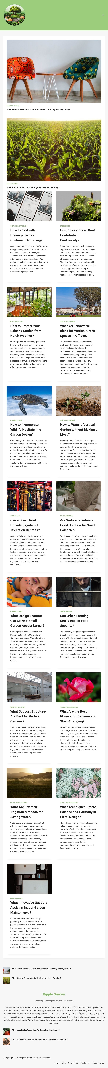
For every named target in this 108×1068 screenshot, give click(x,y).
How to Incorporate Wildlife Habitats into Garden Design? (25, 429)
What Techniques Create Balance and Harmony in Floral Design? (78, 812)
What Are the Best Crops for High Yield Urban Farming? (34, 187)
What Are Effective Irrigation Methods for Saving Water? (26, 812)
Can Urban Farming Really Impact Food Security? (74, 621)
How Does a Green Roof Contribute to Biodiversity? (77, 235)
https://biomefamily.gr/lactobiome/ (42, 1010)
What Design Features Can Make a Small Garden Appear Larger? (27, 621)
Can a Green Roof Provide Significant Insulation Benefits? (25, 525)
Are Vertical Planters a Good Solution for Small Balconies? (77, 525)
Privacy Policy (98, 1063)
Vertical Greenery (67, 321)
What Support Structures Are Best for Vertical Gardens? (28, 716)
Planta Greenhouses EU (38, 1020)
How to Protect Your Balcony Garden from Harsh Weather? (25, 331)
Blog (64, 1063)
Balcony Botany (13, 106)
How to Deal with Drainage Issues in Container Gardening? (26, 235)
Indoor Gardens (16, 898)
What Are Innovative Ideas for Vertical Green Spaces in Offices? (77, 331)
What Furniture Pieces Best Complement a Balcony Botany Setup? (39, 109)
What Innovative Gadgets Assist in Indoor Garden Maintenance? (28, 907)
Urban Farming (13, 184)
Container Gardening (18, 226)
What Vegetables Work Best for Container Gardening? (36, 1030)
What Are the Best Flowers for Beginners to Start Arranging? (78, 716)
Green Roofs (65, 226)
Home (56, 1063)
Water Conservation (18, 803)
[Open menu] (103, 15)
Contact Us (73, 1063)
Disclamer (84, 1063)
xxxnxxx (6, 1017)
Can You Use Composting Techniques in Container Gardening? (39, 1039)
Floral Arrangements (69, 707)
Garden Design (16, 420)
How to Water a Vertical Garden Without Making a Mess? (78, 429)
